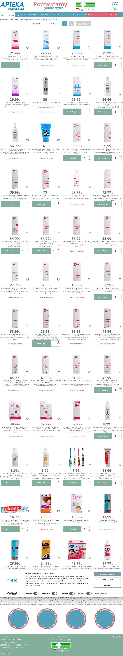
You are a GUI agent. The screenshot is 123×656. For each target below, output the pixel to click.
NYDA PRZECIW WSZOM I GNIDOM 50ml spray (46, 522)
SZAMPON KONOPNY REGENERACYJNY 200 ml (46, 104)
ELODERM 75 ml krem (77, 58)
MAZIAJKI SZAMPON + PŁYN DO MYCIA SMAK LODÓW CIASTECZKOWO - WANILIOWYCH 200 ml (46, 475)
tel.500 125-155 (61, 637)
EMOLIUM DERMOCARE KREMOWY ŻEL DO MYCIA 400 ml (15, 243)
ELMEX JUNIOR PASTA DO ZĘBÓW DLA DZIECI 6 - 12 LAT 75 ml (108, 475)
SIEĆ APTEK (101, 15)
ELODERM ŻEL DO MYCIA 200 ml (77, 103)
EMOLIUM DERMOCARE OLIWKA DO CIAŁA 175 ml (77, 382)
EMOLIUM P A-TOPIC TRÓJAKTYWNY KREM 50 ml (77, 336)
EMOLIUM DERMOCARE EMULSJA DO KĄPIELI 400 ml (46, 197)
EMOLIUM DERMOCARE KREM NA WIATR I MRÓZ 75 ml (15, 336)
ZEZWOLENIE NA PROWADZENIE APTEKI (14, 645)
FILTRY (23, 15)
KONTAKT (112, 15)
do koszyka (11, 65)
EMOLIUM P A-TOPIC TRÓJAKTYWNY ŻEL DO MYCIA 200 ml (46, 382)
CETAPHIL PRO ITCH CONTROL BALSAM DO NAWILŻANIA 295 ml (15, 151)
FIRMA (91, 15)
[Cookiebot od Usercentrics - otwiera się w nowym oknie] (12, 454)
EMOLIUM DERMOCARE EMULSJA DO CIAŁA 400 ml (108, 151)
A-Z (29, 15)
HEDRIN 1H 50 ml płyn (108, 521)
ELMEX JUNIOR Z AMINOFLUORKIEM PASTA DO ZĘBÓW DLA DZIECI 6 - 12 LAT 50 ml (15, 522)
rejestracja (114, 4)
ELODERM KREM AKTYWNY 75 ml (108, 58)
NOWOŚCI (81, 15)
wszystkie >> (83, 23)
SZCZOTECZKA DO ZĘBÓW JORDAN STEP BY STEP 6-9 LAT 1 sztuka (77, 475)
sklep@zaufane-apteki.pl (61, 640)
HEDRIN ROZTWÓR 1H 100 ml (15, 567)
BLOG (2, 650)
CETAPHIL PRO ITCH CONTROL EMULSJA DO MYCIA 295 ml (108, 104)
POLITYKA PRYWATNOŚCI (9, 642)
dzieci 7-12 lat (52, 19)
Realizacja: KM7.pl (117, 637)
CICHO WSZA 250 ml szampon (108, 567)
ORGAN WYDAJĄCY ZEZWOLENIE (11, 648)
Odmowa (107, 446)
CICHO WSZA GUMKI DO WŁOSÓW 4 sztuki (77, 567)
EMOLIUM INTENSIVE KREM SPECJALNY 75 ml (46, 290)
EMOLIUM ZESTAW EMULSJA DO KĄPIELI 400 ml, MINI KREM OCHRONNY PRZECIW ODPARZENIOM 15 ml (77, 429)
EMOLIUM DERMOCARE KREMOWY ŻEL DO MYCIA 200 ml (108, 197)
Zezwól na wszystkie (107, 435)
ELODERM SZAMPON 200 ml (15, 104)
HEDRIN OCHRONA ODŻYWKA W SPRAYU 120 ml (46, 568)
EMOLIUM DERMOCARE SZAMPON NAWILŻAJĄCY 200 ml (46, 243)
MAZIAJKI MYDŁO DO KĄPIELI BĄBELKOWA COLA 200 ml (108, 429)
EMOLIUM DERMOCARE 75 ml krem (108, 289)
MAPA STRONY (5, 653)
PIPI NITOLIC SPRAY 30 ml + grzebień (77, 521)
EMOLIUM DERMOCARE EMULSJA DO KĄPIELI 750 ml (77, 197)
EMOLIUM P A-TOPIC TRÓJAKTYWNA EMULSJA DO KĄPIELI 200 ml (15, 382)
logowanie (114, 2)
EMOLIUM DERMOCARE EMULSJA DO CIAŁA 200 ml (77, 151)
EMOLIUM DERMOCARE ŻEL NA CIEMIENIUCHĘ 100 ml (108, 382)
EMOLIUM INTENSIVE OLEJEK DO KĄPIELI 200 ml (15, 290)
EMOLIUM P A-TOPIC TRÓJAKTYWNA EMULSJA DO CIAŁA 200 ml (108, 336)
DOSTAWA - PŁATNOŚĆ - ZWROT (11, 640)
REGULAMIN (4, 637)
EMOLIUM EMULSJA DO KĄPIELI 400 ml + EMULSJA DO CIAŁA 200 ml (46, 429)
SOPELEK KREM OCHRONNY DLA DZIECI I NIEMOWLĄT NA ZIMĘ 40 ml (46, 151)
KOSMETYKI (58, 15)
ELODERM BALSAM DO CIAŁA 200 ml (15, 58)
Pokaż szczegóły (101, 455)
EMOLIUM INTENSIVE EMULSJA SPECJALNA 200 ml (77, 290)
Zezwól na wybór (107, 441)
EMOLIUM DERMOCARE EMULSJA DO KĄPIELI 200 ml (15, 197)
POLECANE (70, 15)
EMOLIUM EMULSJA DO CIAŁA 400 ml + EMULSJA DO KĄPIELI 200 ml (15, 429)
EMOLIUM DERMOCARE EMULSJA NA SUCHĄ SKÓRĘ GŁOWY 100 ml (77, 243)
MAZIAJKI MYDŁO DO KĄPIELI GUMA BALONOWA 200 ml (15, 475)
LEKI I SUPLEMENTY (42, 15)
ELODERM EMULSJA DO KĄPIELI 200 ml (46, 58)
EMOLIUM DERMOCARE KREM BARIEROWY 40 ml (108, 243)
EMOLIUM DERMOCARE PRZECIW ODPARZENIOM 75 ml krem (46, 336)
